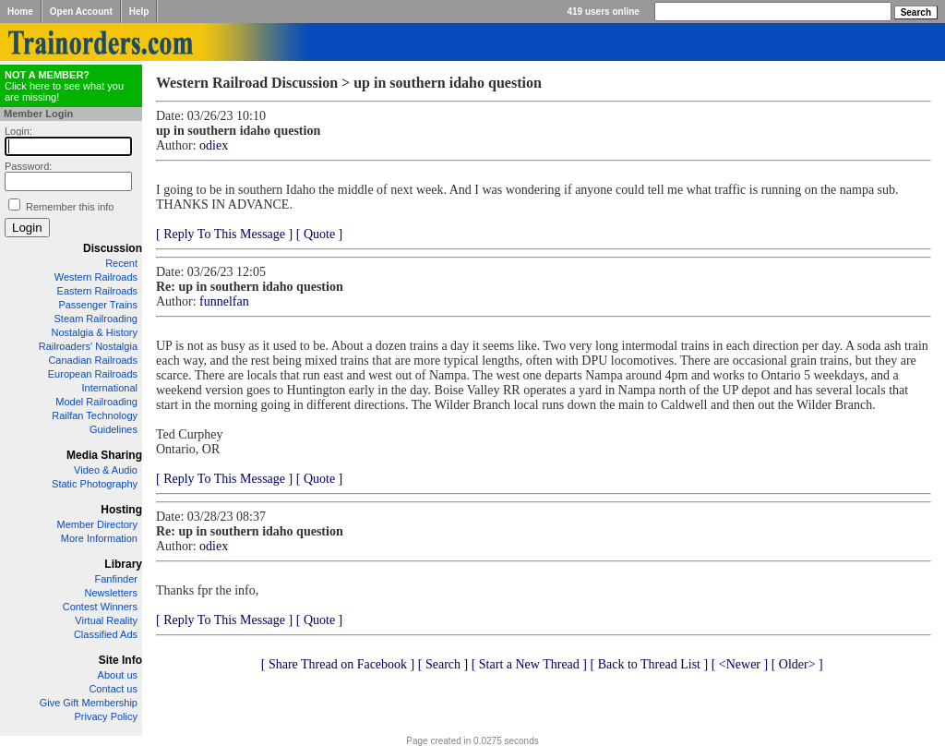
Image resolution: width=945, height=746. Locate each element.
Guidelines (114, 429)
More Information (99, 538)
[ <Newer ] (740, 664)
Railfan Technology (95, 415)
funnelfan (224, 301)
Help (139, 11)
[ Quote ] (319, 234)
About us (118, 674)
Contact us (113, 688)
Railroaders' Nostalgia (88, 346)
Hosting (121, 509)
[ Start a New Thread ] (529, 664)
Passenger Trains (98, 304)
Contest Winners (100, 606)
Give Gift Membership (89, 702)
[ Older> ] (797, 664)
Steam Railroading (96, 318)
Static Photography (95, 483)
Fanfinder (116, 578)
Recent (121, 263)
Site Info (120, 660)
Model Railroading (96, 401)
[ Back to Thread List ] (649, 664)
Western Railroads (96, 277)
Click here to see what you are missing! (64, 85)
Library (123, 564)
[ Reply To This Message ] (224, 234)
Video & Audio (106, 469)
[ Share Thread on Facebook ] (338, 664)
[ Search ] (443, 664)
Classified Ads (106, 634)
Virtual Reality (106, 620)
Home (20, 11)
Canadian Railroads (93, 360)
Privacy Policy (106, 716)
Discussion (112, 248)
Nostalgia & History (94, 332)
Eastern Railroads (97, 290)
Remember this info (70, 206)
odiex (213, 145)
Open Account (81, 11)
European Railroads (93, 373)
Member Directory (97, 524)
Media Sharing (104, 455)
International (109, 387)
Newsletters (111, 592)
